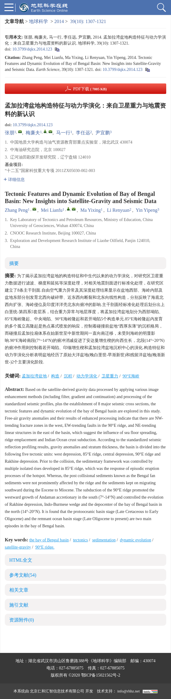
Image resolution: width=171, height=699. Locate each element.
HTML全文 (20, 560)
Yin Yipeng (147, 210)
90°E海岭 (131, 376)
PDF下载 (90, 89)
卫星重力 (109, 376)
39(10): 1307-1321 (88, 21)
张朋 (9, 132)
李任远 (83, 132)
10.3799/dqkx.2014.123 (32, 49)
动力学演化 (86, 376)
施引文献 (18, 604)
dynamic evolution (135, 540)
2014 (59, 21)
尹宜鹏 (102, 132)
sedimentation (104, 540)
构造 (55, 376)
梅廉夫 (33, 132)
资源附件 (21, 619)
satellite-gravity (18, 547)
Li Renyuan (118, 210)
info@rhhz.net (128, 691)
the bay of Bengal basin (49, 540)
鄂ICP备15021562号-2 (100, 675)
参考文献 (22, 575)
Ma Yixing (90, 210)
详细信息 (14, 179)
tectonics (80, 540)
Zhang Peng (16, 210)
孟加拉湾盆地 (34, 376)
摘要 (14, 263)
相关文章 (18, 590)
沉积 (68, 376)
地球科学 (38, 21)
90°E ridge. (44, 547)
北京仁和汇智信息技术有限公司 (57, 691)
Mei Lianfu (51, 210)
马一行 (63, 132)
